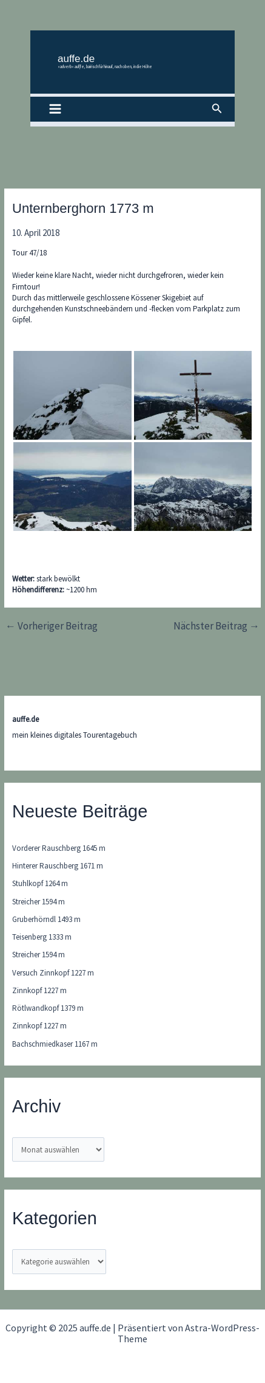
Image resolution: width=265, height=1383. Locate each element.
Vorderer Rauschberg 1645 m (59, 848)
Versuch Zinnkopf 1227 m (53, 973)
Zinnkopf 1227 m (39, 990)
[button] (217, 109)
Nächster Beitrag (216, 626)
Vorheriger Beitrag (51, 626)
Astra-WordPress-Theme (189, 1333)
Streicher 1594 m (38, 901)
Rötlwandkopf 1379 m (48, 1008)
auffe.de (76, 58)
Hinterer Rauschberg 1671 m (57, 866)
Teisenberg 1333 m (42, 937)
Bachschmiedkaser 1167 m (55, 1044)
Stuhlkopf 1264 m (40, 883)
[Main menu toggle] (55, 109)
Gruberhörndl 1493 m (46, 919)
